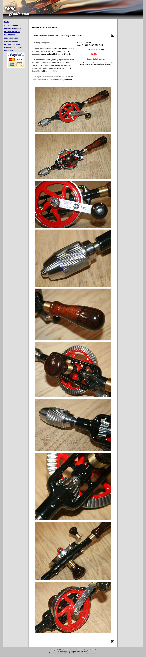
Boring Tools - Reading (13, 47)
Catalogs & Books (11, 41)
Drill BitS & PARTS (11, 38)
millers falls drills (12, 25)
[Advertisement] (91, 9)
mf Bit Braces (9, 35)
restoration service (12, 44)
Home (6, 22)
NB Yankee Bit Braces (12, 32)
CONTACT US (8, 50)
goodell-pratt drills (12, 28)
